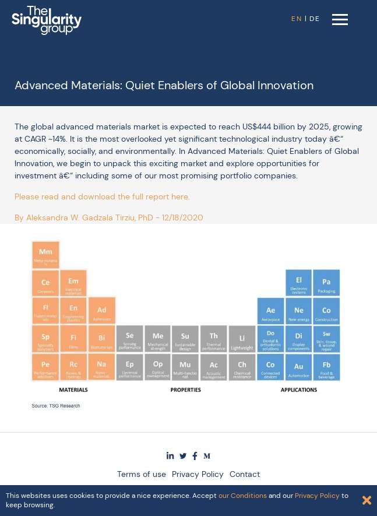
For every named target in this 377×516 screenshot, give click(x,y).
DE (314, 18)
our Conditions (243, 495)
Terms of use (141, 474)
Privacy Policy (198, 474)
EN (296, 18)
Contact (245, 474)
